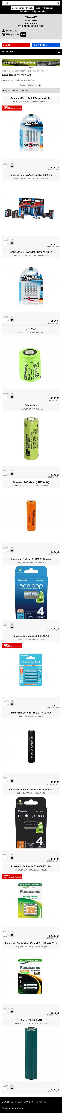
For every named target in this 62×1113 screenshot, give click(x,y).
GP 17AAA (31, 328)
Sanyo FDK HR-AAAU (31, 1020)
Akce (8, 45)
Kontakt (41, 11)
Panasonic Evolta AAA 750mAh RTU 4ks (31, 866)
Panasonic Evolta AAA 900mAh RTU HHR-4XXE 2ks (31, 943)
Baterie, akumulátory (16, 71)
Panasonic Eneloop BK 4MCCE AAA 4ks (31, 559)
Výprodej (41, 45)
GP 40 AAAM (31, 405)
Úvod (38, 8)
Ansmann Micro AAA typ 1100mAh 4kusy (31, 252)
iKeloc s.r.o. (40, 1101)
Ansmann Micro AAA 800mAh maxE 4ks (31, 98)
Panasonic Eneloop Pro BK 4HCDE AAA (31, 712)
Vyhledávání (47, 8)
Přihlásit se (11, 30)
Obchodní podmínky (27, 11)
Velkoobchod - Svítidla (22, 8)
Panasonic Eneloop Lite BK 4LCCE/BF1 (31, 636)
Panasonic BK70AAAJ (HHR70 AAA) (31, 482)
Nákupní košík (13, 34)
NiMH (29, 71)
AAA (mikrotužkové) (41, 71)
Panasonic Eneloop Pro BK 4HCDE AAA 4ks (31, 789)
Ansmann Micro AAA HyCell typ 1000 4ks (31, 175)
